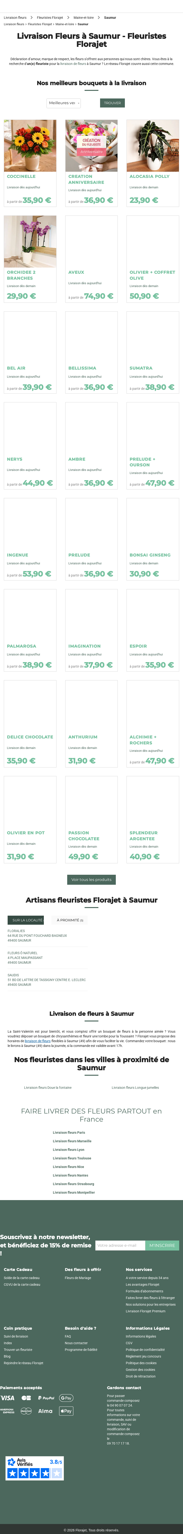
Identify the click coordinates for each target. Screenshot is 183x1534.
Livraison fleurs (14, 24)
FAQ (68, 1336)
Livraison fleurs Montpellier (74, 1192)
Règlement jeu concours (143, 1356)
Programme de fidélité (81, 1350)
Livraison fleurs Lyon (68, 1150)
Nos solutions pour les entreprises (151, 1304)
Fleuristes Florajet (40, 24)
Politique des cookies (141, 1363)
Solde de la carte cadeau (22, 1278)
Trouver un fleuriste (18, 1350)
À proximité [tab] (69, 920)
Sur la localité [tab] (28, 920)
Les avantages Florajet (142, 1284)
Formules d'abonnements (144, 1291)
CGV (129, 1343)
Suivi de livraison (16, 1336)
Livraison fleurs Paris (69, 1132)
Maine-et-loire (65, 24)
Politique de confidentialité (145, 1350)
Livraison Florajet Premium (145, 1311)
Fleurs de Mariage (78, 1278)
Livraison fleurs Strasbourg (73, 1184)
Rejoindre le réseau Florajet (23, 1363)
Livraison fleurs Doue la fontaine (47, 1087)
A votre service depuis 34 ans (147, 1278)
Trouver (112, 103)
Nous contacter (76, 1343)
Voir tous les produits (91, 879)
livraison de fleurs (73, 64)
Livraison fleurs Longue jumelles (135, 1087)
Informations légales (141, 1336)
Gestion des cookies (140, 1370)
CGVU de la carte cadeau (22, 1284)
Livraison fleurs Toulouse (72, 1158)
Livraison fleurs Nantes (70, 1175)
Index (8, 1343)
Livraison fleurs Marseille (72, 1141)
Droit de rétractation (141, 1376)
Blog (7, 1356)
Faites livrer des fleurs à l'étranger (150, 1298)
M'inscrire (162, 1245)
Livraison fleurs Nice (68, 1167)
